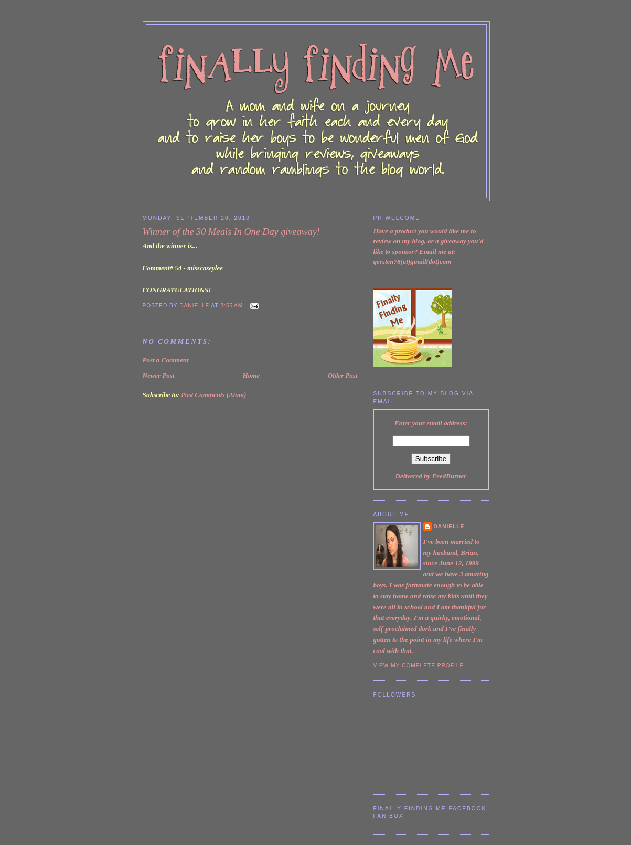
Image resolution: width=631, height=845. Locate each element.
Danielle (449, 526)
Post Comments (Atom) (213, 395)
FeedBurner (449, 476)
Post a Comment (166, 360)
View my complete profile (418, 665)
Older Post (343, 375)
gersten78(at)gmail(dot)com (412, 261)
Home (251, 375)
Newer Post (159, 375)
